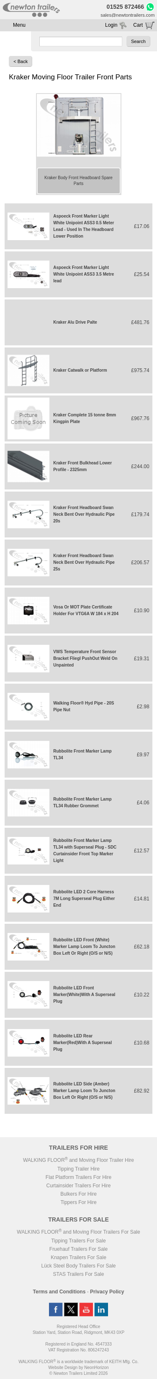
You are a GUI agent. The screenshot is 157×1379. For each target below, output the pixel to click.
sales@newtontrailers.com (127, 15)
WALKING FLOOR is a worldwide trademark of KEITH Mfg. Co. (78, 1361)
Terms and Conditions (59, 1292)
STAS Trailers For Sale (78, 1274)
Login (111, 25)
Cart (138, 25)
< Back (20, 61)
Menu (19, 25)
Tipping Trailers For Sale (78, 1241)
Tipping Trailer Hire (78, 1169)
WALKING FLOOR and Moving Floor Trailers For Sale (78, 1232)
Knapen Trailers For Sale (78, 1257)
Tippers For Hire (78, 1202)
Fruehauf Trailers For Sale (78, 1249)
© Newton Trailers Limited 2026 (78, 1373)
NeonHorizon (96, 1367)
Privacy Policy (107, 1292)
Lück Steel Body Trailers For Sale (78, 1266)
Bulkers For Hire (78, 1194)
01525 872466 (125, 6)
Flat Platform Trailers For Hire (78, 1177)
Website (62, 1367)
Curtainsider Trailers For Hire (78, 1186)
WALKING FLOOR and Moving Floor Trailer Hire (78, 1160)
